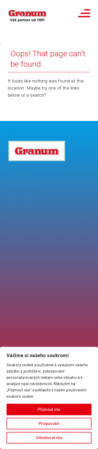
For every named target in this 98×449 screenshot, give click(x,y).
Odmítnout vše (49, 438)
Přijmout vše (49, 409)
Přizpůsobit (49, 424)
